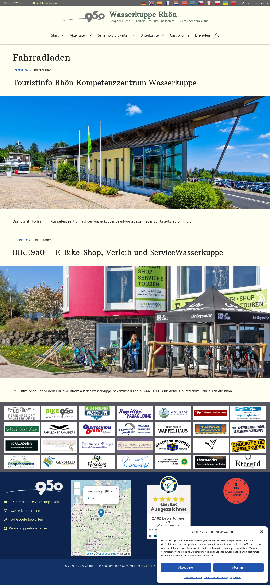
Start (59, 35)
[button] (261, 532)
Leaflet (90, 553)
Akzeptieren (186, 567)
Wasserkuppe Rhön (143, 14)
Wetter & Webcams (15, 3)
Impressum (235, 577)
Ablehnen (238, 567)
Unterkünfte (153, 35)
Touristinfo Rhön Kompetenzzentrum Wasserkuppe (105, 82)
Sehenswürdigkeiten (118, 35)
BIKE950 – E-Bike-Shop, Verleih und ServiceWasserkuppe (118, 252)
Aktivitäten (82, 35)
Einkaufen (202, 35)
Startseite (20, 70)
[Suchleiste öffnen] (217, 35)
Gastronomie (179, 35)
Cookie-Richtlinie (193, 577)
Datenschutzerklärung (216, 577)
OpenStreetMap (107, 553)
